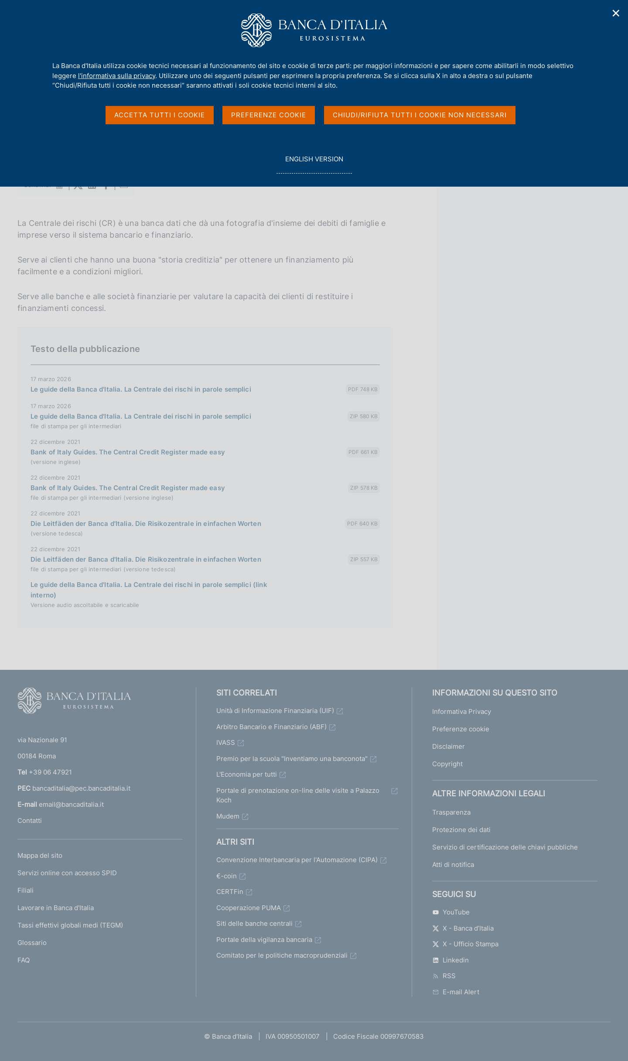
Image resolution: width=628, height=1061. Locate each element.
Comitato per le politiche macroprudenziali (282, 955)
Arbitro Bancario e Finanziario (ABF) (271, 727)
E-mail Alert (455, 992)
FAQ (23, 960)
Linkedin (450, 960)
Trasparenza (451, 812)
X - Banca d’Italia (463, 928)
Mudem (227, 816)
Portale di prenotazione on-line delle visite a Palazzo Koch (297, 795)
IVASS (225, 742)
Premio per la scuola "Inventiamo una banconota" (292, 758)
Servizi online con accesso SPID (67, 873)
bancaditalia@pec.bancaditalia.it (81, 788)
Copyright (447, 764)
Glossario (32, 942)
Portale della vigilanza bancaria (264, 939)
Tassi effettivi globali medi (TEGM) (70, 925)
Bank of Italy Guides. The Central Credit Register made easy (128, 452)
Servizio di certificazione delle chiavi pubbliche (505, 847)
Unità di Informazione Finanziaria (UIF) (275, 710)
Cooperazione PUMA (248, 908)
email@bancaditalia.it (71, 804)
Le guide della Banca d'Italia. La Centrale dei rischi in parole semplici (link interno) (149, 589)
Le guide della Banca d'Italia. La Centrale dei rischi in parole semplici (141, 389)
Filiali (25, 890)
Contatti (29, 820)
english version (314, 164)
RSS (444, 976)
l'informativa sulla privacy (116, 76)
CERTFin (229, 891)
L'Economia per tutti (246, 774)
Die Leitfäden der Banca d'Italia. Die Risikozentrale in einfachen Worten (146, 523)
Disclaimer (448, 746)
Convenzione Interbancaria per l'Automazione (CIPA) (297, 860)
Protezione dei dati (461, 830)
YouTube (451, 912)
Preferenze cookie (460, 729)
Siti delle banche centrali (254, 923)
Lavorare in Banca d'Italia (55, 908)
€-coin (226, 876)
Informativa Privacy (461, 711)
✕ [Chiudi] (616, 13)
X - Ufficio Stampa (465, 944)
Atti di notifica (453, 864)
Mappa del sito (39, 855)
